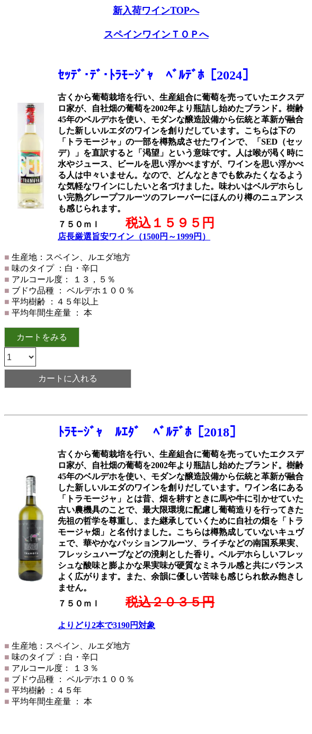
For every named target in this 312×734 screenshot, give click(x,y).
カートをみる (41, 337)
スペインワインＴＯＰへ (156, 34)
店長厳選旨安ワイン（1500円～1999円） (134, 236)
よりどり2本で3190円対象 (106, 625)
